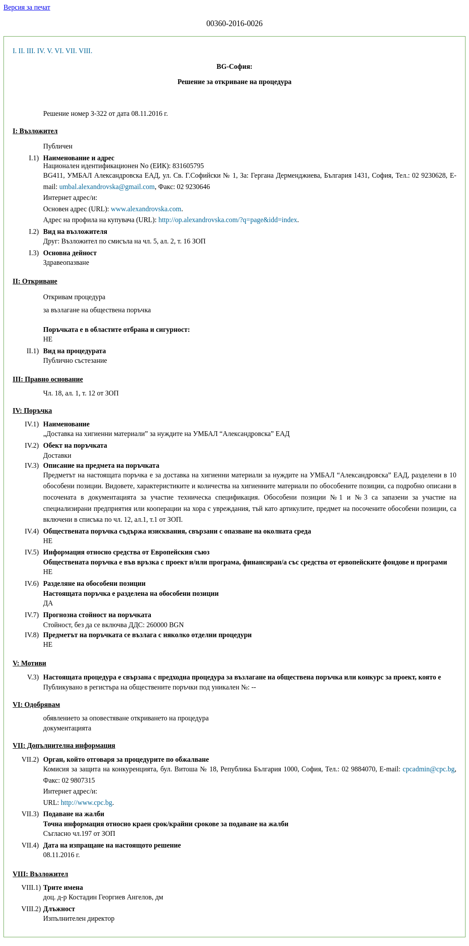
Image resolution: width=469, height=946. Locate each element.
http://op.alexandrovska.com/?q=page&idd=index (227, 219)
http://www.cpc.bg (86, 802)
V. (50, 50)
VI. (59, 50)
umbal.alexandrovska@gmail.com (107, 186)
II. (21, 50)
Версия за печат (26, 7)
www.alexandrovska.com (146, 209)
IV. (41, 50)
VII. (71, 50)
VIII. (85, 50)
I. (15, 50)
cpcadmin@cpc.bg (429, 769)
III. (31, 50)
